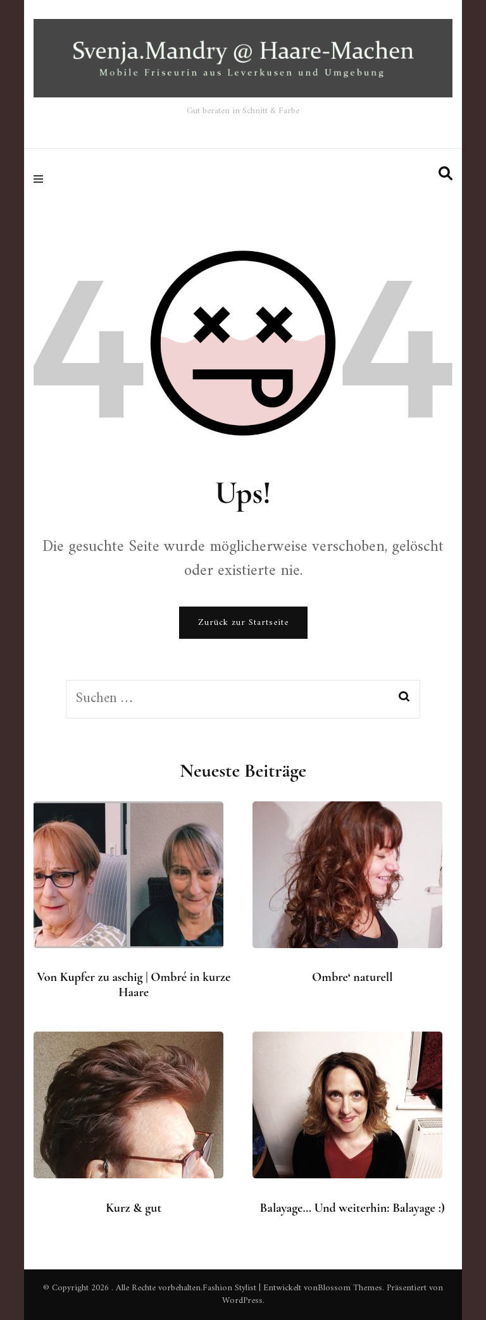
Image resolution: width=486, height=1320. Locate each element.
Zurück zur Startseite (243, 623)
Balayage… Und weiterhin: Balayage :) (352, 1208)
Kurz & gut (133, 1208)
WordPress (242, 1301)
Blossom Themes (350, 1288)
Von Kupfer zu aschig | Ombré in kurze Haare (133, 985)
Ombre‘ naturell (352, 977)
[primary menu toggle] (41, 179)
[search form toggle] (445, 174)
